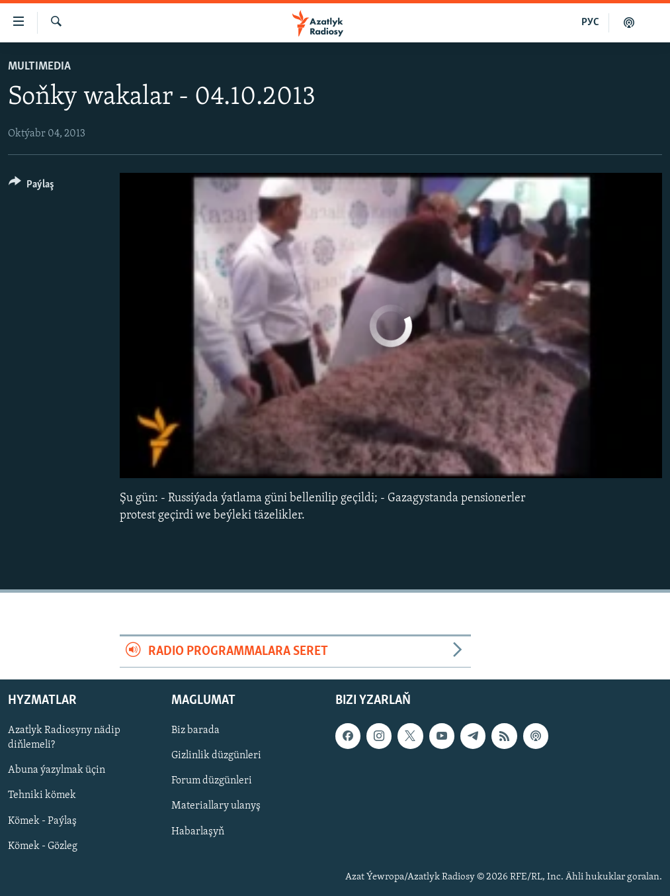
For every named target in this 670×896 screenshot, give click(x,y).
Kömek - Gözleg (42, 846)
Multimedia (39, 66)
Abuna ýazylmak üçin (56, 771)
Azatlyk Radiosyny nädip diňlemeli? (64, 737)
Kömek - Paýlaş (42, 821)
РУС (590, 22)
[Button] (31, 186)
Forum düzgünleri (211, 781)
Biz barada (195, 730)
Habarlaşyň (197, 831)
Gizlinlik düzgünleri (216, 755)
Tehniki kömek (42, 796)
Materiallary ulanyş (216, 806)
